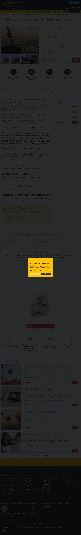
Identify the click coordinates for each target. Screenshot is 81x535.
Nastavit (35, 273)
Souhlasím (46, 273)
